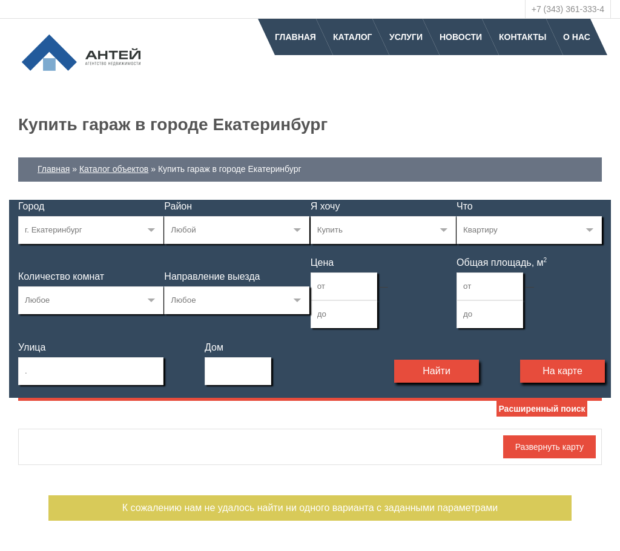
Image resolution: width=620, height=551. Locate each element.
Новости (461, 37)
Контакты (522, 37)
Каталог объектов (113, 169)
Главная (295, 37)
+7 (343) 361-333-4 (568, 9)
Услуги (406, 37)
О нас (576, 37)
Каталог (352, 37)
